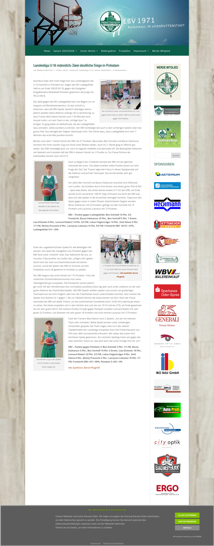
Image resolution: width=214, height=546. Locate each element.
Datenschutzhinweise (113, 543)
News (47, 51)
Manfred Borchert (45, 70)
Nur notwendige (187, 521)
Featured (74, 70)
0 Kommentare (119, 70)
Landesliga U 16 (86, 70)
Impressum (139, 51)
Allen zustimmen (187, 515)
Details (187, 528)
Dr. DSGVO (197, 536)
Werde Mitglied (161, 51)
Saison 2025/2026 (64, 51)
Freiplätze (124, 51)
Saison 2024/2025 (103, 70)
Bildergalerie (108, 51)
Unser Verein (87, 51)
